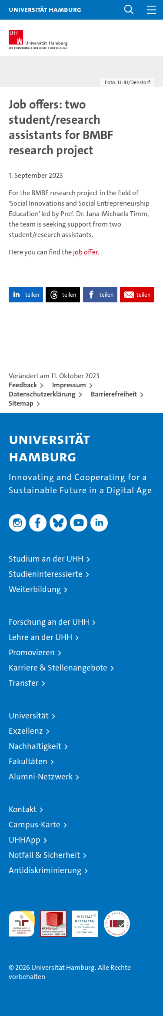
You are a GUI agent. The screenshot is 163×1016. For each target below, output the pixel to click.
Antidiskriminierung (45, 870)
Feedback (23, 384)
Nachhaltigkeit (35, 746)
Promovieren (32, 652)
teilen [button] (32, 294)
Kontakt (23, 809)
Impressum (69, 384)
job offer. (86, 252)
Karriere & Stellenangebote (58, 667)
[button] (129, 10)
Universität (29, 715)
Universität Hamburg (45, 9)
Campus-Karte (34, 824)
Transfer (24, 682)
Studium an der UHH (46, 558)
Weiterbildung (35, 589)
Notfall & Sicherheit (44, 855)
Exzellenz (26, 730)
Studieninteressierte (46, 574)
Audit (48, 915)
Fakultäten (28, 761)
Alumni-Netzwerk (41, 776)
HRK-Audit (80, 920)
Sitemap (21, 403)
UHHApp (24, 839)
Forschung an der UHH (49, 621)
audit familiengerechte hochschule (22, 924)
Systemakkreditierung (117, 915)
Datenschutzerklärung (42, 394)
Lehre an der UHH (40, 637)
